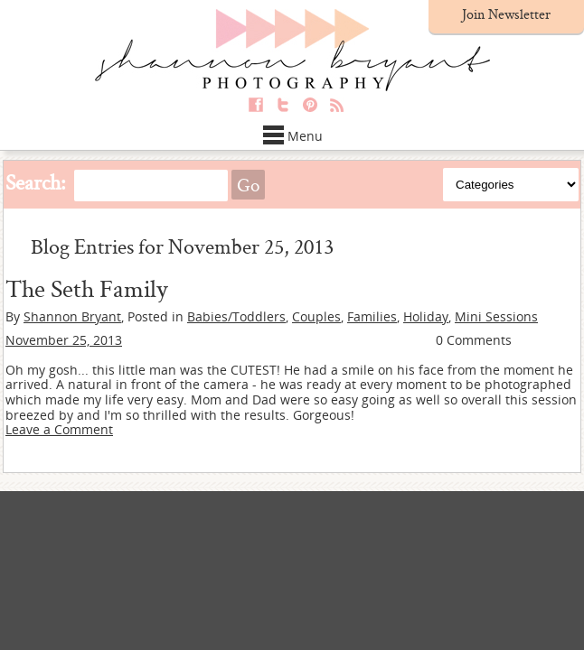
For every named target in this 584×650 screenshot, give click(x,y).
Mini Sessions (496, 316)
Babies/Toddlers (236, 316)
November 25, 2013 (63, 339)
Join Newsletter (506, 14)
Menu (292, 135)
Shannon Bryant (72, 316)
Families (372, 316)
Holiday (425, 316)
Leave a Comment (59, 429)
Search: (35, 182)
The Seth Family (86, 288)
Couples (316, 316)
